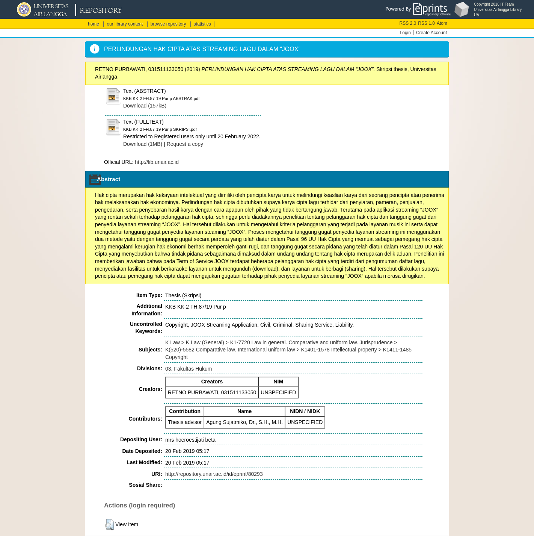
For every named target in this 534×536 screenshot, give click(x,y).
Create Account (431, 32)
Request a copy (185, 144)
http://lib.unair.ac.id (157, 162)
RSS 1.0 (426, 23)
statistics (202, 24)
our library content (125, 24)
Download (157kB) (144, 106)
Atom (442, 23)
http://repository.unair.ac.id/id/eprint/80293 (214, 474)
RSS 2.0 (408, 23)
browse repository (168, 24)
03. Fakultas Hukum (188, 369)
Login (405, 32)
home (93, 24)
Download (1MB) (142, 144)
